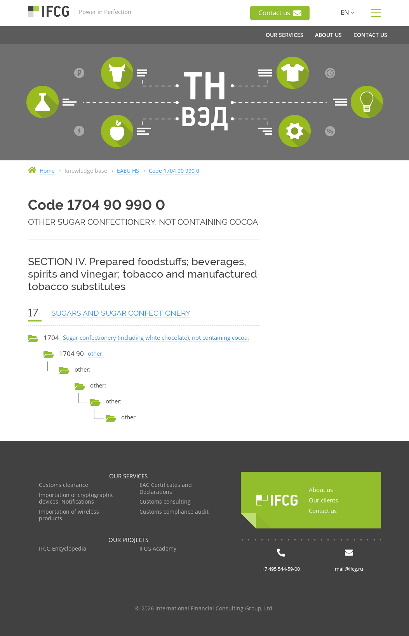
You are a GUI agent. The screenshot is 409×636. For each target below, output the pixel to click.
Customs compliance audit (174, 512)
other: (96, 353)
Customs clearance (63, 485)
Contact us (279, 12)
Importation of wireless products (69, 515)
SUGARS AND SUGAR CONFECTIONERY (120, 313)
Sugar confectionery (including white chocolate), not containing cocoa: (156, 337)
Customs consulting (165, 502)
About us (321, 490)
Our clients (323, 500)
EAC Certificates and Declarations (165, 488)
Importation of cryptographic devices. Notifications (76, 499)
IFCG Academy (157, 549)
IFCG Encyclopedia (62, 549)
